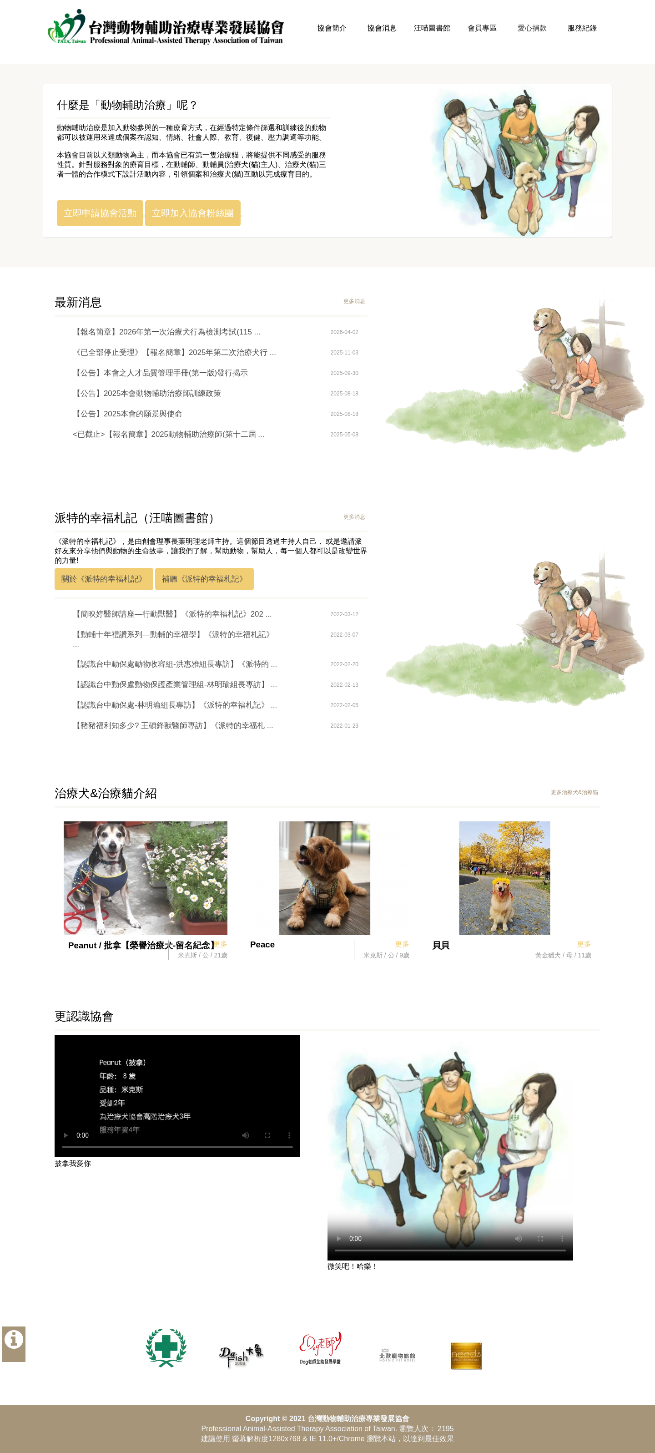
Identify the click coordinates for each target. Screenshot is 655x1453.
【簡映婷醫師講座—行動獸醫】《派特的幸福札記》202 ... (172, 614)
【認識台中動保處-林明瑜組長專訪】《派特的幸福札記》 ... (175, 705)
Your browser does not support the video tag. (177, 1096)
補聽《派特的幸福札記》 (204, 579)
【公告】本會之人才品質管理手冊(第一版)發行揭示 (160, 373)
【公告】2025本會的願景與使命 (127, 414)
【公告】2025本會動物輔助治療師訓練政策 (147, 393)
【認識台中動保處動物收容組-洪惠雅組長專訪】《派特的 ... (175, 664)
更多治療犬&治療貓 (574, 792)
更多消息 (354, 301)
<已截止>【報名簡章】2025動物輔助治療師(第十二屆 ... (168, 434)
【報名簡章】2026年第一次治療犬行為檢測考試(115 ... (167, 332)
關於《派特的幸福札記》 (103, 579)
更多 (220, 944)
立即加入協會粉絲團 (193, 213)
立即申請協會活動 (100, 213)
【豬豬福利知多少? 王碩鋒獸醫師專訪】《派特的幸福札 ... (173, 725)
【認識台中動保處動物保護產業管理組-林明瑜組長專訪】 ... (175, 684)
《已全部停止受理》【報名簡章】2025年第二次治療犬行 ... (174, 352)
